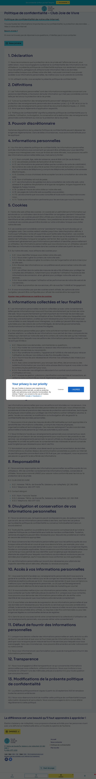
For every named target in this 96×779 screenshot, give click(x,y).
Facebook (36, 396)
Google (28, 396)
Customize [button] (61, 389)
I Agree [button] (76, 389)
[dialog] (48, 389)
